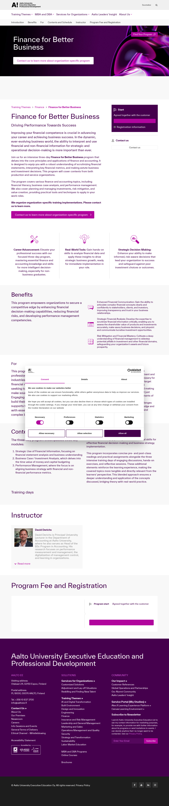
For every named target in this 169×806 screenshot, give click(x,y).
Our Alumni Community (124, 691)
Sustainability (68, 741)
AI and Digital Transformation (76, 702)
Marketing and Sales (72, 726)
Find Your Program (144, 34)
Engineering (67, 712)
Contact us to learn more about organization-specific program (53, 60)
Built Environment (70, 705)
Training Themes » (72, 698)
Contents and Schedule (60, 22)
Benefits (32, 22)
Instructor (81, 22)
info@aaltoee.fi (19, 703)
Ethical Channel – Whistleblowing (28, 733)
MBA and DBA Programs (74, 751)
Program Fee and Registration (105, 22)
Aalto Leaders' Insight (104, 14)
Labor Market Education (74, 744)
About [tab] (124, 379)
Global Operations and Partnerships (130, 688)
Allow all (122, 433)
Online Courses (69, 755)
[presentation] (109, 610)
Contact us (134, 147)
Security (65, 734)
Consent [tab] (45, 379)
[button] (22, 563)
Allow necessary (46, 433)
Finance (39, 107)
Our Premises (18, 715)
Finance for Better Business (64, 107)
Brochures (66, 762)
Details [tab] (84, 379)
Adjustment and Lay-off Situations (79, 688)
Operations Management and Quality (80, 730)
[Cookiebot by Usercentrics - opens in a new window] (129, 371)
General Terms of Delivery (24, 729)
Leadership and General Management (80, 723)
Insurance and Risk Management (78, 719)
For (42, 22)
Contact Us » (19, 708)
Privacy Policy (83, 785)
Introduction (17, 22)
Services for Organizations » (78, 680)
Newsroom (17, 719)
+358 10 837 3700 (24, 699)
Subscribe (151, 741)
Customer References (123, 684)
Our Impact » (119, 680)
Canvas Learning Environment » (128, 709)
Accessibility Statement (23, 740)
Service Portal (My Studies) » (129, 701)
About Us (16, 712)
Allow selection (84, 433)
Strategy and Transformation (75, 737)
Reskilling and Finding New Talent (78, 691)
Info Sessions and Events (24, 726)
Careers (15, 722)
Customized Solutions (72, 684)
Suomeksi (146, 5)
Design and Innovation (72, 709)
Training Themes (21, 107)
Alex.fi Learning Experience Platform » (131, 705)
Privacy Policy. (135, 734)
